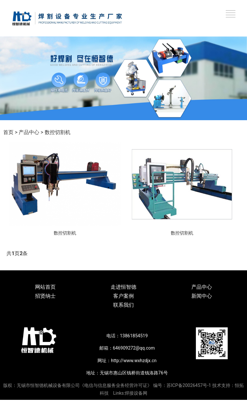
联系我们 (123, 305)
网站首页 (45, 287)
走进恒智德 (123, 287)
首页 (8, 132)
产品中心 (29, 132)
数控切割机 (57, 132)
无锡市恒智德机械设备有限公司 (48, 385)
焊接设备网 (136, 393)
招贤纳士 (45, 296)
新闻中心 (201, 296)
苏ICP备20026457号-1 (189, 385)
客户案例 (123, 296)
